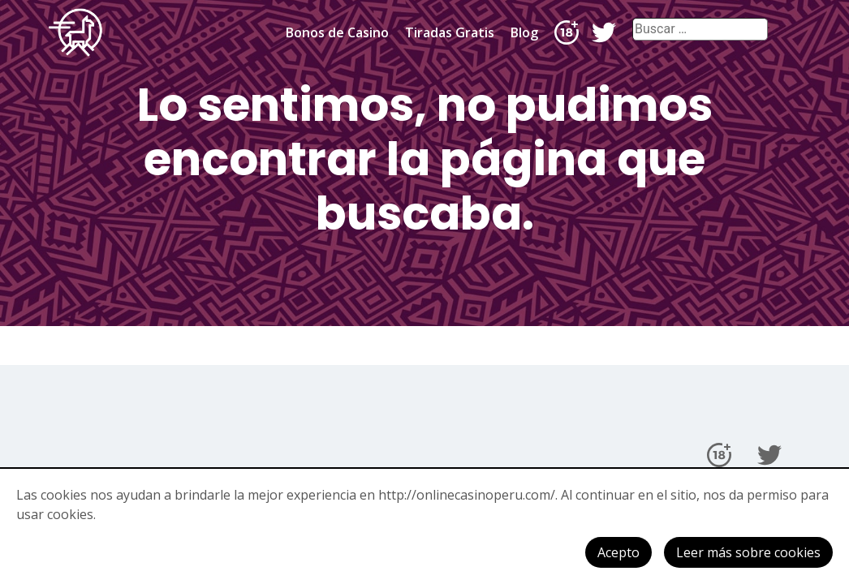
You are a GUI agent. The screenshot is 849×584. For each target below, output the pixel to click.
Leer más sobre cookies (748, 552)
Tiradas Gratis (449, 32)
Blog (524, 32)
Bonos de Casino (337, 32)
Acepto (618, 552)
